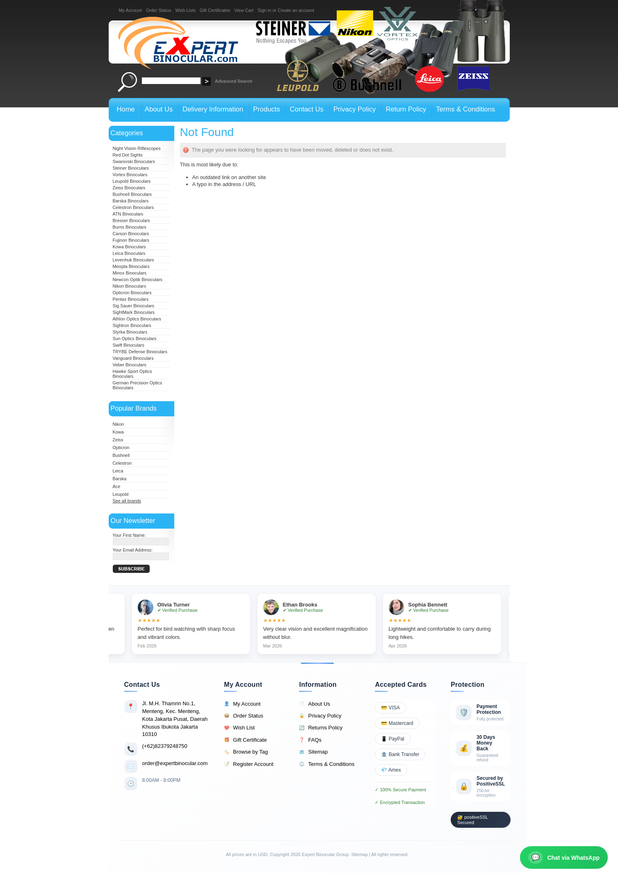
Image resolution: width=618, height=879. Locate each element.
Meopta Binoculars (131, 266)
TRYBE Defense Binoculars (140, 351)
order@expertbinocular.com (175, 763)
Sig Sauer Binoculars (134, 305)
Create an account (296, 10)
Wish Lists (185, 10)
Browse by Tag (246, 752)
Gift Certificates (215, 10)
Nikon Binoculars (129, 286)
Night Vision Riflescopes (137, 148)
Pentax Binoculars (131, 299)
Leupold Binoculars (132, 181)
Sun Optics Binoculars (135, 338)
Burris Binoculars (129, 227)
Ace (117, 486)
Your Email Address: (133, 549)
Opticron (121, 447)
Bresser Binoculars (131, 220)
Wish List (239, 728)
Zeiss (118, 439)
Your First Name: (129, 535)
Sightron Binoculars (132, 325)
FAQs (310, 740)
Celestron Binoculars (133, 207)
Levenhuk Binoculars (133, 259)
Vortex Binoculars (130, 174)
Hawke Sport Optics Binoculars (132, 374)
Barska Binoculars (131, 200)
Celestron (122, 463)
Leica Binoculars (129, 253)
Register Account (248, 764)
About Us (314, 704)
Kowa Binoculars (129, 246)
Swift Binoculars (128, 345)
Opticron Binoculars (132, 292)
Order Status (158, 10)
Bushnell (121, 455)
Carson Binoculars (131, 233)
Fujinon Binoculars (131, 240)
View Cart (243, 10)
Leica (118, 470)
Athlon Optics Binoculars (137, 318)
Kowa (118, 431)
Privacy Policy (320, 716)
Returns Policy (320, 728)
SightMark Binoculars (134, 312)
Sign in (264, 10)
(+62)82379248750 (164, 746)
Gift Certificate (245, 740)
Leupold (121, 494)
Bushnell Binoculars (132, 194)
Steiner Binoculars (131, 168)
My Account (130, 10)
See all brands (127, 500)
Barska (120, 478)
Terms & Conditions (326, 764)
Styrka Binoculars (130, 331)
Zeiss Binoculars (129, 187)
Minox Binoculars (130, 272)
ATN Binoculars (128, 213)
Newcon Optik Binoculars (138, 279)
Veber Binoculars (129, 364)
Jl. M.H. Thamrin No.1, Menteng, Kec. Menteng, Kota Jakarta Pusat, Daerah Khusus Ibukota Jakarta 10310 (175, 718)
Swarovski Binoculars (134, 161)
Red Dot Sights (128, 154)
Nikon (118, 424)
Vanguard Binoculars (133, 358)
